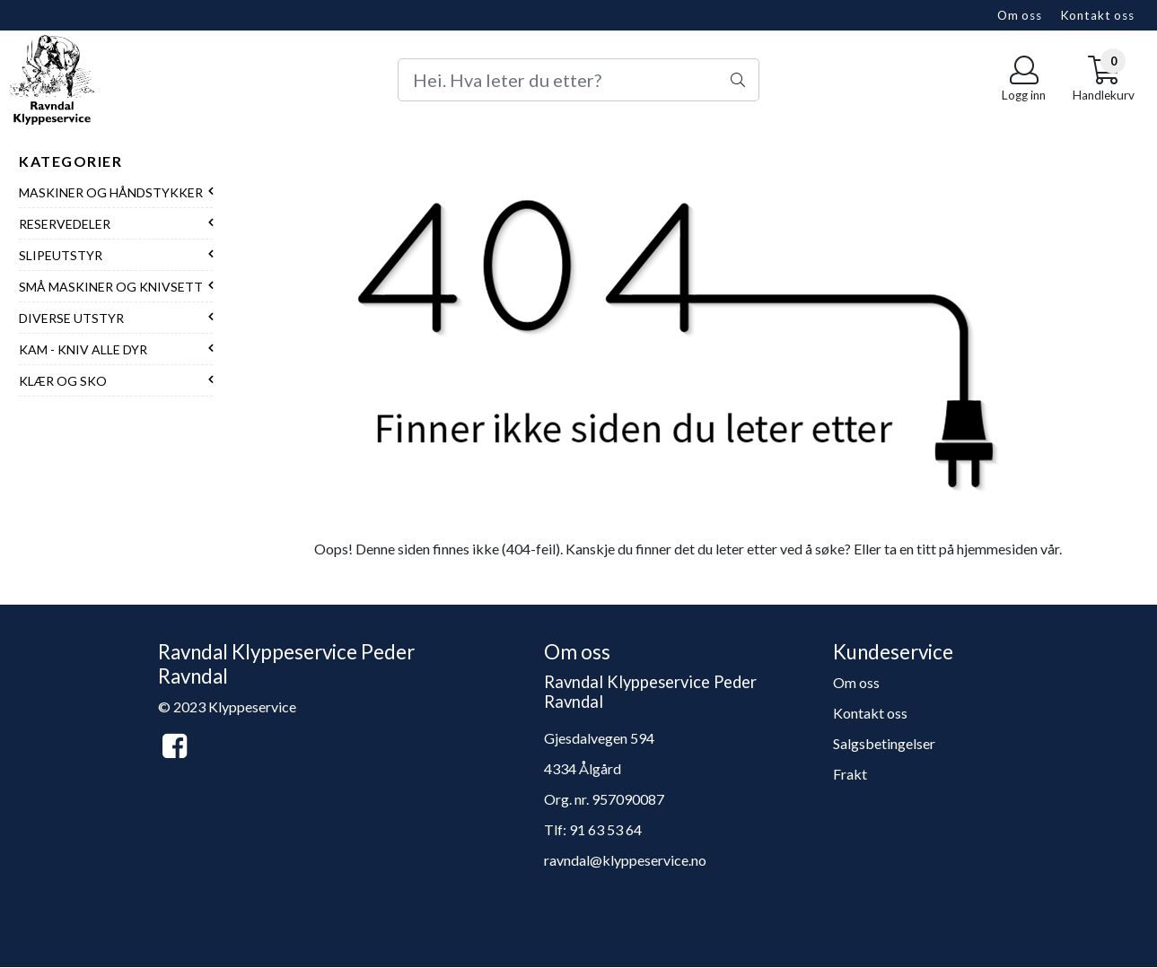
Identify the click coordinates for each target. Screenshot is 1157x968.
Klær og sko (63, 380)
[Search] (578, 79)
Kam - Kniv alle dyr (83, 349)
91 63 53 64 (605, 829)
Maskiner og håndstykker (111, 192)
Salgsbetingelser (884, 743)
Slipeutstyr (60, 255)
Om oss (1019, 15)
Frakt (850, 773)
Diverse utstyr (71, 318)
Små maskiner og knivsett (111, 286)
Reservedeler (64, 223)
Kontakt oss (1097, 15)
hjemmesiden (997, 548)
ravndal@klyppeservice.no (625, 859)
